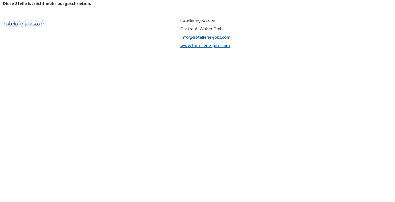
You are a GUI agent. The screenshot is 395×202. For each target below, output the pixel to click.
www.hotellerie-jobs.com (205, 46)
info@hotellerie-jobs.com (205, 38)
